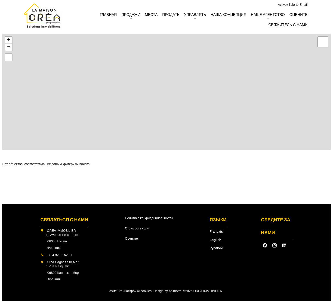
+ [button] (8, 40)
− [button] (8, 47)
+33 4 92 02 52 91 (59, 255)
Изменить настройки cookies (130, 291)
